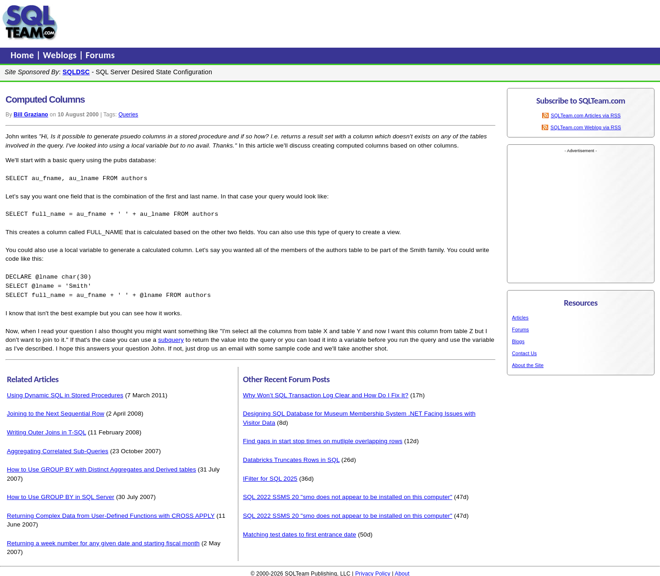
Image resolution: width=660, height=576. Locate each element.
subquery (171, 337)
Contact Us (524, 353)
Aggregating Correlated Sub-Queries (57, 448)
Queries (128, 114)
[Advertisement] (235, 22)
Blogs (518, 341)
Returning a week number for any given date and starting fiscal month (103, 541)
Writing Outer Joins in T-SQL (46, 430)
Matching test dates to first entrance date (299, 532)
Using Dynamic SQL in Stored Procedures (65, 392)
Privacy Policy (372, 571)
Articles (520, 317)
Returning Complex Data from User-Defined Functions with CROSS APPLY (110, 513)
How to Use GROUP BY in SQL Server (60, 494)
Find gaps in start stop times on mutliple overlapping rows (322, 438)
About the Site (528, 365)
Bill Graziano (31, 114)
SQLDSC (76, 72)
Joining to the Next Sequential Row (55, 411)
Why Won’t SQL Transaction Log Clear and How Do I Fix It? (325, 392)
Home (23, 54)
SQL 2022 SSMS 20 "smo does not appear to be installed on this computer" (347, 494)
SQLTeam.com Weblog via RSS (585, 127)
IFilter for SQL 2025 (270, 476)
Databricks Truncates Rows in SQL (291, 457)
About (402, 571)
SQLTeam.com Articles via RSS (586, 115)
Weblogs (61, 54)
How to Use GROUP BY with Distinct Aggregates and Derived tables (101, 467)
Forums (100, 54)
